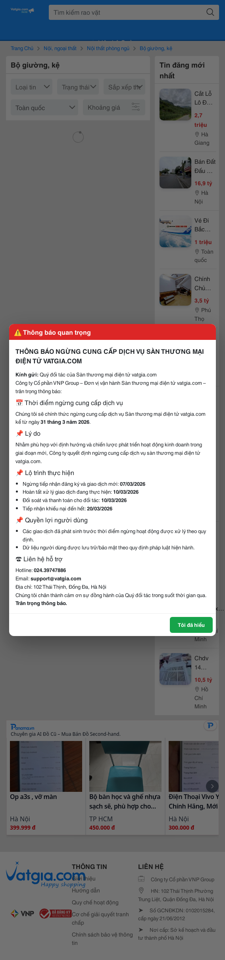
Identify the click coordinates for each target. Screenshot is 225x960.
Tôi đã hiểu (191, 624)
